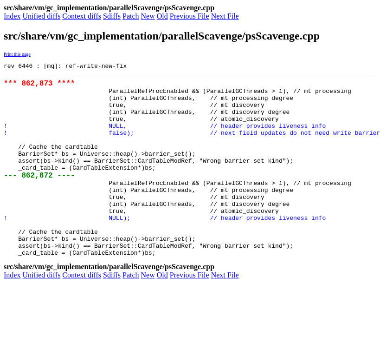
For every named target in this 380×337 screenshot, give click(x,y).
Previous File (189, 16)
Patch (130, 16)
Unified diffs (41, 16)
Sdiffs (112, 16)
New (148, 16)
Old (162, 16)
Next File (225, 16)
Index (12, 16)
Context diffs (81, 16)
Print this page (17, 54)
